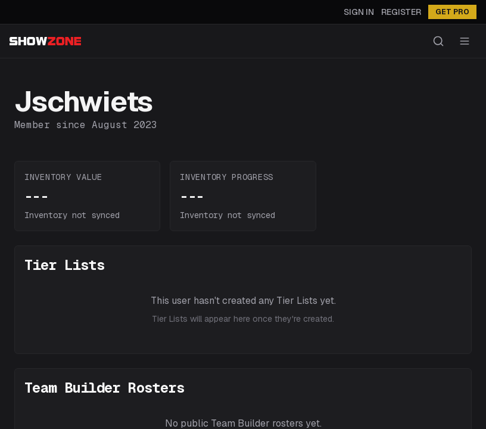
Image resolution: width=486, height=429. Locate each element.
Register (401, 12)
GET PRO (452, 12)
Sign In (359, 12)
